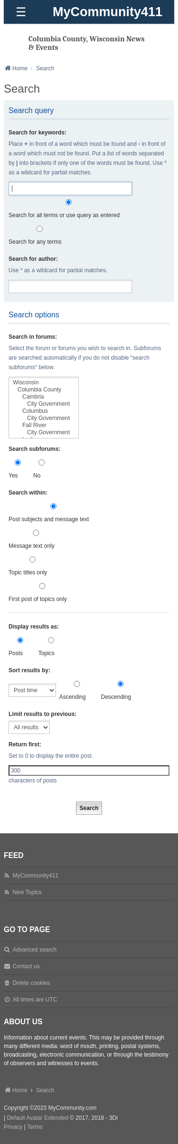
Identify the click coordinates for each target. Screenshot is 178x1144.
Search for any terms (40, 235)
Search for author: (33, 259)
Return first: (25, 744)
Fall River (43, 425)
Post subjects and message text (53, 513)
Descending (121, 690)
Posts (20, 647)
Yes (18, 469)
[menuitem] (13, 1127)
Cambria (43, 396)
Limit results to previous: (42, 714)
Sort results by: (29, 670)
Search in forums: (33, 337)
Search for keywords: (37, 132)
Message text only (36, 539)
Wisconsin (43, 382)
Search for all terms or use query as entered (69, 209)
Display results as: (34, 626)
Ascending (77, 690)
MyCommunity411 (107, 12)
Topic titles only (32, 566)
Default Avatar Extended (37, 1118)
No (41, 469)
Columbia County (43, 389)
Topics (51, 647)
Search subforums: (34, 449)
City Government (43, 404)
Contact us (25, 966)
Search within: (28, 492)
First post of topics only (42, 592)
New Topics (26, 892)
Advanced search (34, 949)
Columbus (43, 411)
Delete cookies (31, 983)
